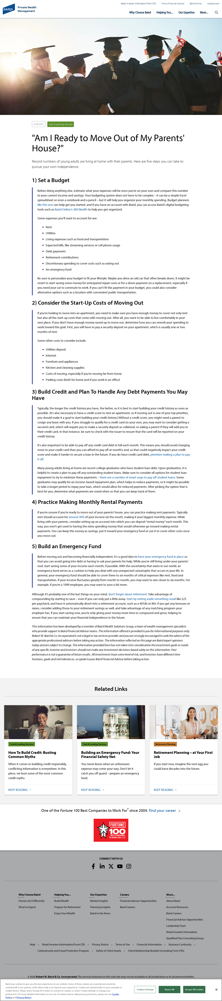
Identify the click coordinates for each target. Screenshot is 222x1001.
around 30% (76, 517)
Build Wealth (61, 901)
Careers (124, 894)
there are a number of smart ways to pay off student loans (137, 477)
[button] (216, 12)
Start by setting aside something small (151, 599)
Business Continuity (180, 944)
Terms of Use (123, 944)
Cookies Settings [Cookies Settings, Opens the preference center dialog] (145, 989)
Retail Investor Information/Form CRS (138, 3)
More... (204, 12)
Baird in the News (100, 913)
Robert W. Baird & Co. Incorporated (56, 976)
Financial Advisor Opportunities (138, 901)
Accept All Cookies (194, 989)
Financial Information (149, 944)
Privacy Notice (100, 944)
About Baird (173, 901)
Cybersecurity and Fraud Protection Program (63, 950)
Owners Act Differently (32, 901)
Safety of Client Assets (108, 950)
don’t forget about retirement (127, 594)
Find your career (165, 810)
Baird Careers (127, 907)
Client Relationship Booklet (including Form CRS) (156, 950)
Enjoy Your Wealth (64, 913)
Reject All (169, 989)
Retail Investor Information (181, 932)
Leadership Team (176, 925)
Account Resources (177, 907)
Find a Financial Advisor (173, 3)
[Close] (216, 989)
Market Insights (99, 901)
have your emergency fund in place (161, 557)
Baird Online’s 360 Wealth (71, 209)
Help (32, 944)
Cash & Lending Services (60, 124)
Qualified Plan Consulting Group (185, 938)
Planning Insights (100, 907)
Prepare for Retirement (67, 907)
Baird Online (196, 3)
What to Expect (27, 907)
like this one (45, 205)
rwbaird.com (213, 3)
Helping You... (164, 12)
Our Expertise (186, 12)
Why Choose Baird (140, 12)
